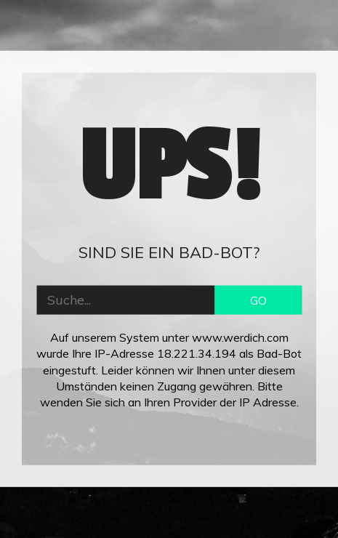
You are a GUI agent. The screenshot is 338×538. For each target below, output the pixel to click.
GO (258, 299)
